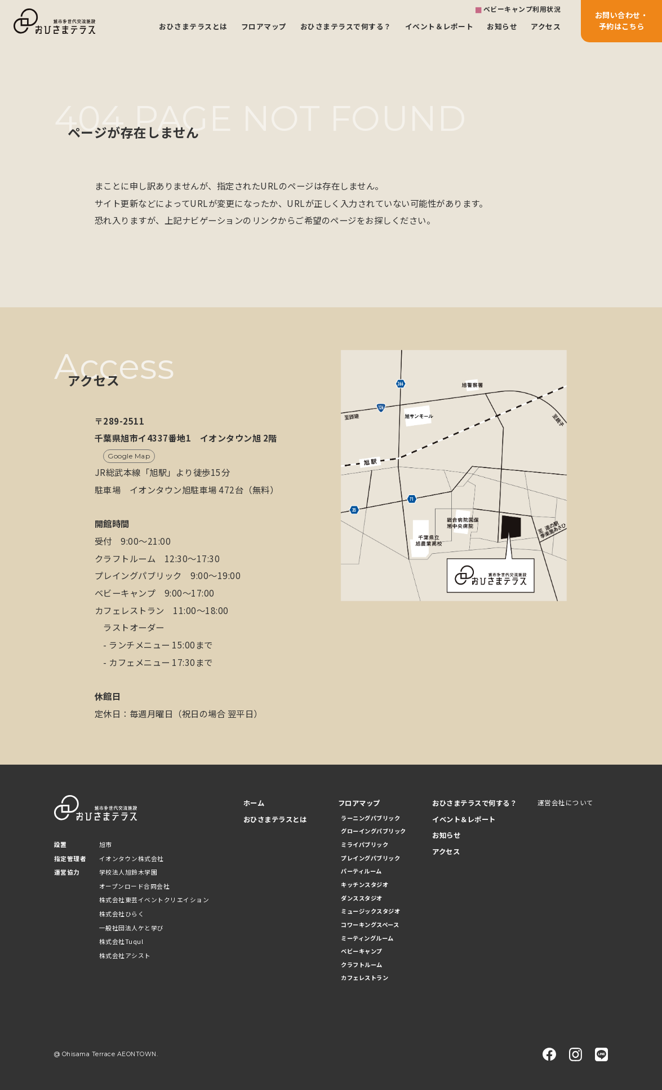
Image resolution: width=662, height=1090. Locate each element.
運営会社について (565, 802)
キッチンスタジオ (364, 884)
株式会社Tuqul (121, 941)
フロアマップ (264, 26)
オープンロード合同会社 (134, 886)
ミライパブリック (364, 844)
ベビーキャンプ (362, 951)
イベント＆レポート (439, 26)
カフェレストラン (364, 977)
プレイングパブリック (370, 858)
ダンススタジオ (362, 898)
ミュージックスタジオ (370, 911)
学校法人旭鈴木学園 (128, 872)
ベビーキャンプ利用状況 (522, 9)
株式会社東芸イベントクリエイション (154, 899)
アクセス (546, 26)
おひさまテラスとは (193, 26)
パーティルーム (361, 871)
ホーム (254, 803)
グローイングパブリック (373, 831)
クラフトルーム (362, 964)
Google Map (129, 456)
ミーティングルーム (367, 938)
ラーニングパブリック (370, 818)
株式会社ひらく (122, 914)
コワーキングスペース (370, 924)
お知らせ (502, 26)
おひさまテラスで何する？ (346, 26)
